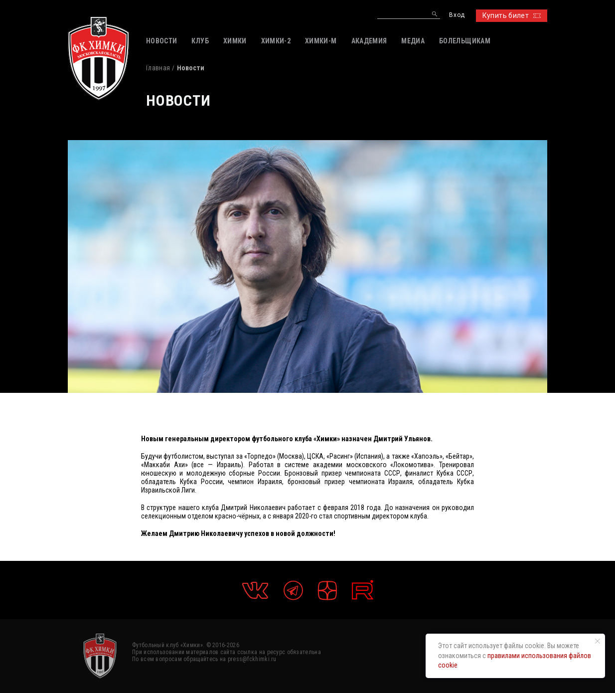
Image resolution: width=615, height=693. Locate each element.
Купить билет (511, 15)
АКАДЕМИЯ (369, 41)
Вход (456, 15)
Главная (158, 68)
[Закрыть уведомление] (598, 641)
